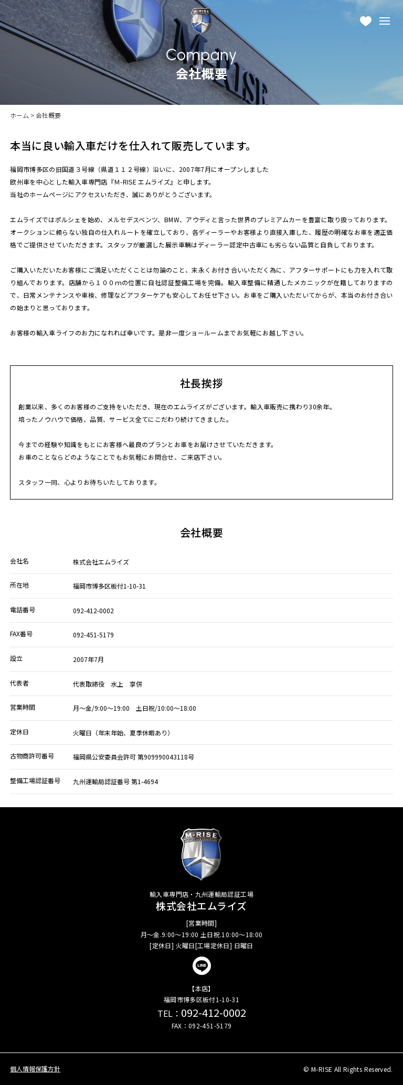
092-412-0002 (201, 1012)
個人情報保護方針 (35, 1069)
